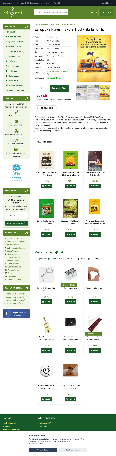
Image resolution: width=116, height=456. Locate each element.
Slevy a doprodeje (15, 90)
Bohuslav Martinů (13, 257)
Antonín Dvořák (13, 245)
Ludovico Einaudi (14, 279)
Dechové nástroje (13, 46)
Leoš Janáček (13, 264)
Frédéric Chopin (13, 260)
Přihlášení (107, 3)
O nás (48, 3)
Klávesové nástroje (14, 37)
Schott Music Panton (55, 56)
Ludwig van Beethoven (16, 248)
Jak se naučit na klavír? (15, 297)
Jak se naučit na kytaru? (15, 294)
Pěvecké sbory (12, 71)
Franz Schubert (13, 254)
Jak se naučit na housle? (15, 300)
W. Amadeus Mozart (15, 238)
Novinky (11, 32)
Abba (10, 273)
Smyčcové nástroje (14, 41)
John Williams (12, 251)
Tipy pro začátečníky (68, 25)
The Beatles (12, 276)
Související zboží (44, 142)
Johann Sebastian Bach (16, 242)
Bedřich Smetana (14, 267)
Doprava (20, 3)
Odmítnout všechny (73, 450)
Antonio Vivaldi (14, 270)
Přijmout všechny (43, 450)
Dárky (96, 258)
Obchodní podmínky (35, 3)
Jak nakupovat (8, 3)
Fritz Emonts (52, 37)
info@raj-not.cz (16, 125)
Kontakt (57, 3)
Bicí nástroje (11, 61)
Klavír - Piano (54, 25)
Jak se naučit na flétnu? (15, 303)
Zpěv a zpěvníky (13, 66)
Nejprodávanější (83, 258)
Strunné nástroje (13, 56)
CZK (93, 12)
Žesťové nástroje (13, 51)
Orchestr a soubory (14, 86)
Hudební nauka (12, 76)
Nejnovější (43, 426)
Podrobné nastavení (37, 444)
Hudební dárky (12, 81)
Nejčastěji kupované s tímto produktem (54, 258)
